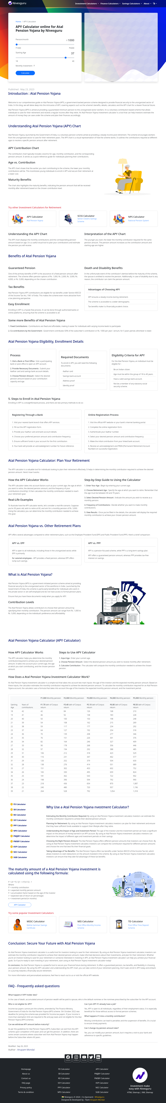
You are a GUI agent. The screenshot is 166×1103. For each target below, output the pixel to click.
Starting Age (21, 52)
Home (18, 21)
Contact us (26, 1078)
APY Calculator (102, 1069)
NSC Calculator (18, 852)
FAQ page (26, 1083)
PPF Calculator (18, 825)
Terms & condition (26, 1092)
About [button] (147, 3)
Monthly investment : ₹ (25, 65)
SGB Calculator (18, 857)
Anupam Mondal (26, 1049)
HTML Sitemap (133, 1092)
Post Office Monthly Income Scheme (89, 926)
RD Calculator (18, 815)
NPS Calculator (18, 831)
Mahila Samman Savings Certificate (37, 926)
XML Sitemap (147, 1092)
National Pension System (138, 220)
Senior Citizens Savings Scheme (87, 220)
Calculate (25, 73)
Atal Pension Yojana (35, 220)
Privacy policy (26, 1087)
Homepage (26, 1069)
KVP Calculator (18, 846)
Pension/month (22, 39)
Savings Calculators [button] (131, 3)
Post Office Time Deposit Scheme (138, 926)
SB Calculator (18, 809)
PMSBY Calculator (20, 841)
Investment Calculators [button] (86, 3)
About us (26, 1073)
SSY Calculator (18, 820)
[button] (155, 3)
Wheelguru (99, 1097)
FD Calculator (18, 804)
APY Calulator (20, 905)
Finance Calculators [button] (110, 3)
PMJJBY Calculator (20, 836)
